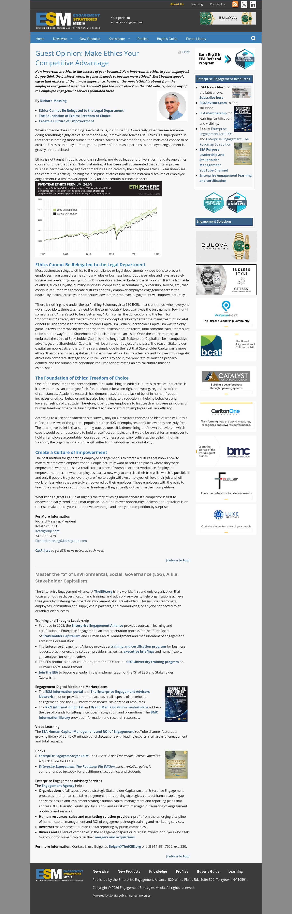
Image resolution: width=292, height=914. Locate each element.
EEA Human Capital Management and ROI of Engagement (88, 731)
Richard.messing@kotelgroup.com (61, 541)
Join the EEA (48, 672)
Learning (197, 4)
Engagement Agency (58, 785)
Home (40, 39)
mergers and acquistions (115, 837)
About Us (177, 4)
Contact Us (217, 4)
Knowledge (117, 39)
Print (186, 52)
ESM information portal (64, 691)
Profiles (142, 39)
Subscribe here (211, 97)
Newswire (60, 39)
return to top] (178, 560)
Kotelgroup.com (47, 531)
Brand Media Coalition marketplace (119, 707)
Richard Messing (53, 101)
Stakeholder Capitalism (62, 636)
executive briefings (138, 651)
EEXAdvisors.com (213, 103)
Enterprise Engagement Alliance (97, 625)
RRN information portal (64, 707)
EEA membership (213, 113)
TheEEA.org (103, 591)
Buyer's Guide (167, 39)
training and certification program (138, 646)
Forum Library (196, 39)
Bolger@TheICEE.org (125, 846)
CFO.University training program (152, 662)
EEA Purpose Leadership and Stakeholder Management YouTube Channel (214, 159)
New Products (90, 39)
